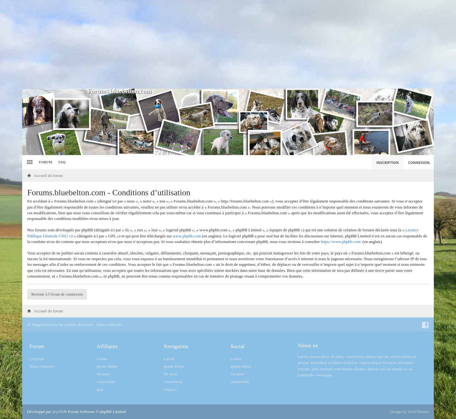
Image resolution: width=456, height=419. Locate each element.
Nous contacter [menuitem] (108, 324)
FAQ (62, 162)
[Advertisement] (228, 44)
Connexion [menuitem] (419, 162)
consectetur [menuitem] (106, 381)
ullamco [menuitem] (170, 389)
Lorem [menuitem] (102, 358)
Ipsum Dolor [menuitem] (107, 366)
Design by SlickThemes (409, 411)
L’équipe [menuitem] (36, 358)
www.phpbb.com (187, 236)
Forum (45, 162)
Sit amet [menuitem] (103, 374)
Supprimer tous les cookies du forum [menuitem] (60, 324)
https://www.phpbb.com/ (341, 241)
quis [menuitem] (100, 389)
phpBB (58, 411)
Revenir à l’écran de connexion (57, 294)
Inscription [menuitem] (387, 162)
